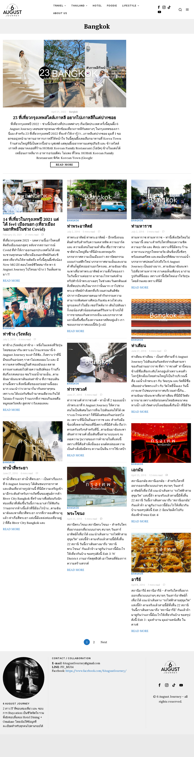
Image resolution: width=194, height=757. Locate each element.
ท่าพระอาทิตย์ (79, 226)
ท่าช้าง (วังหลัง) (17, 334)
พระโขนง (75, 513)
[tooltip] (158, 7)
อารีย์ (136, 579)
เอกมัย (137, 469)
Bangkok (73, 112)
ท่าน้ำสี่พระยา (15, 467)
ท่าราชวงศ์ (77, 389)
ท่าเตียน (138, 345)
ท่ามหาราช (141, 226)
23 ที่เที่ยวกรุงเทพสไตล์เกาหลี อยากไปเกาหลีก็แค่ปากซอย (64, 117)
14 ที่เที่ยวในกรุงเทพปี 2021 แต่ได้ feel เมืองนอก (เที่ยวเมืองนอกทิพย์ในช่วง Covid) (31, 224)
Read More (64, 164)
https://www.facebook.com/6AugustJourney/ (96, 671)
